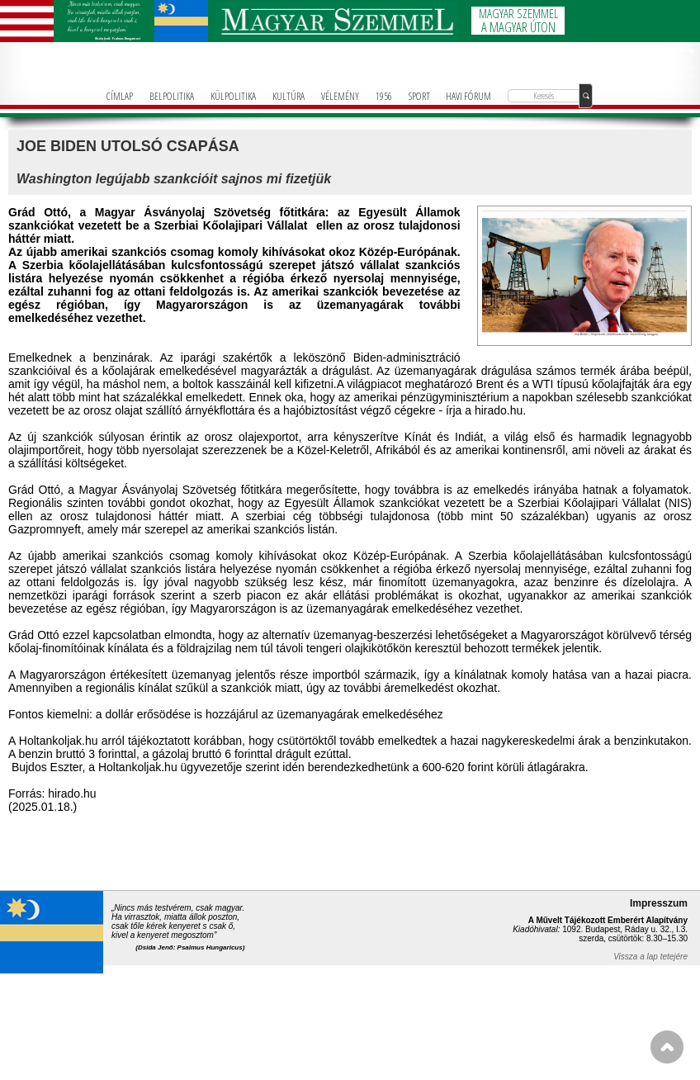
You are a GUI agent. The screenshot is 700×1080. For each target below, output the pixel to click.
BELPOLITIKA (171, 95)
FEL (666, 1046)
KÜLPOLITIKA (233, 95)
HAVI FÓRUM (468, 95)
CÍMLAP (119, 95)
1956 (384, 95)
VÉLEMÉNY (340, 95)
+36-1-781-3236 (677, 67)
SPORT (419, 95)
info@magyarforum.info (671, 76)
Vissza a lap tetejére (650, 956)
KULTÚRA (288, 95)
